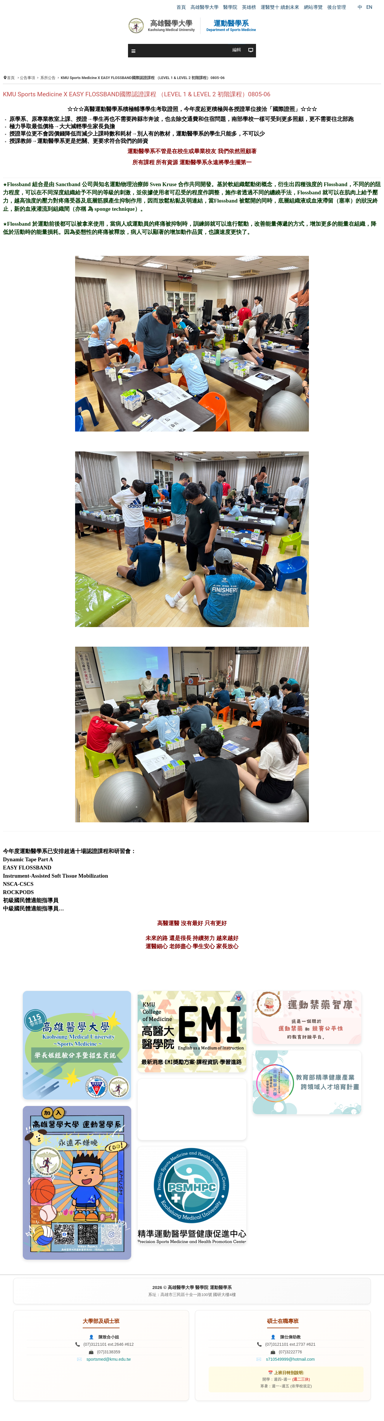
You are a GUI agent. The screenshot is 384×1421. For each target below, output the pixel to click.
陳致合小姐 (108, 1337)
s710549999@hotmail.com (290, 1359)
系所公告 (48, 78)
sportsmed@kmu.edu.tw (109, 1359)
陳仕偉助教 (290, 1337)
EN (369, 7)
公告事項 (27, 78)
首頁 (11, 78)
